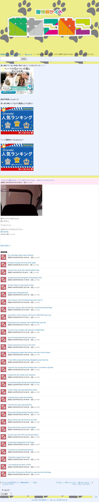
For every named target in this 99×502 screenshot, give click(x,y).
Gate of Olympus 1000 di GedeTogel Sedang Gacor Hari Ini (25, 300)
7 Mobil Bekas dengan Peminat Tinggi (19, 457)
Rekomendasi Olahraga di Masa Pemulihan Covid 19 (23, 412)
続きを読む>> (6, 245)
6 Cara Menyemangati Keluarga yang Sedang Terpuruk (24, 382)
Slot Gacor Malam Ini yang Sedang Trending (21, 285)
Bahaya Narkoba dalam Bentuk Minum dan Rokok (22, 420)
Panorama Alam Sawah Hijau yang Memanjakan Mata (23, 270)
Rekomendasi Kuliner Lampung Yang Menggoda (22, 427)
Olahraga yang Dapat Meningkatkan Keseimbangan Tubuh (25, 277)
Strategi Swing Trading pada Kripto (18, 292)
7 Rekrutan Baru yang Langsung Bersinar (20, 405)
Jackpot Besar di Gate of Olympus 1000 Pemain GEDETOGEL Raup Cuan (29, 315)
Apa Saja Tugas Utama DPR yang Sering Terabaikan (23, 435)
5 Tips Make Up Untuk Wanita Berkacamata (20, 450)
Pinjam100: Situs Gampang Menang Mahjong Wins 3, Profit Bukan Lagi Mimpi (30, 367)
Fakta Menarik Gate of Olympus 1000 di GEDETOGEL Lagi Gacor (27, 322)
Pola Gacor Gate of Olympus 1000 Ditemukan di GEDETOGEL (26, 330)
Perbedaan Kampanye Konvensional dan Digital (22, 263)
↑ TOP (95, 497)
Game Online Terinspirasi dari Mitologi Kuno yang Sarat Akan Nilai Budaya (29, 472)
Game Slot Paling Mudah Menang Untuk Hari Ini (22, 337)
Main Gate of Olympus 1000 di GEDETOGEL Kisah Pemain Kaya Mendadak (30, 307)
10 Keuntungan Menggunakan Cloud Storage (21, 442)
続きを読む (5, 232)
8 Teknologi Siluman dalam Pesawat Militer (20, 397)
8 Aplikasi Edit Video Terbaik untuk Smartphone (21, 375)
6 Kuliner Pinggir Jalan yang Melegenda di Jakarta (22, 390)
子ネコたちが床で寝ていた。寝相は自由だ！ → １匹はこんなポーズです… (19, 483)
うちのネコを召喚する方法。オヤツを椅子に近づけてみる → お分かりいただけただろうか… (28, 180)
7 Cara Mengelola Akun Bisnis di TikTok (19, 465)
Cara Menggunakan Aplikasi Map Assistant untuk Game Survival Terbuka (29, 352)
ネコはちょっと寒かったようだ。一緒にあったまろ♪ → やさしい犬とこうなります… (73, 483)
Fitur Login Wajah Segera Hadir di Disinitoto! (21, 255)
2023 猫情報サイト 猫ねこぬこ (47, 500)
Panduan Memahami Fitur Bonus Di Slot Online (21, 345)
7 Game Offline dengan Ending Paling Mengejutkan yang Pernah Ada (28, 360)
